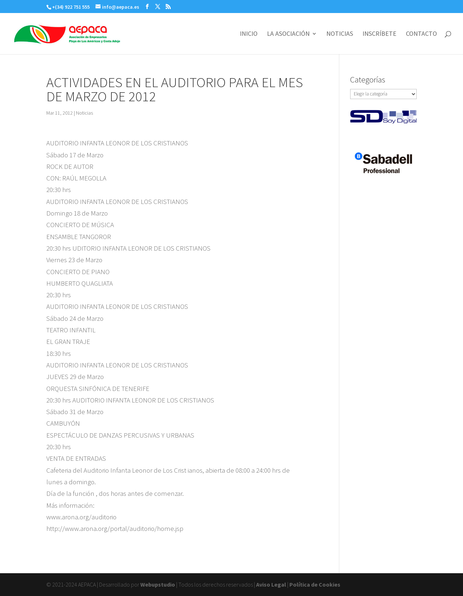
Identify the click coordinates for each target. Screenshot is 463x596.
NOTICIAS (339, 34)
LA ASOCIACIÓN (288, 34)
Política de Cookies (314, 584)
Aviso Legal (271, 584)
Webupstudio (157, 584)
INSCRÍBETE (379, 34)
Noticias (84, 113)
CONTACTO (421, 34)
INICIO (249, 34)
